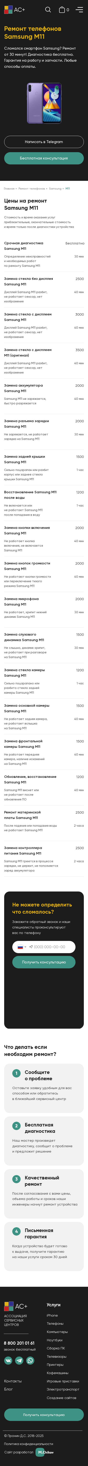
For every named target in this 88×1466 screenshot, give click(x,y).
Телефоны (55, 1323)
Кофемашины (57, 1373)
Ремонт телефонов (32, 188)
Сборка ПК (56, 1348)
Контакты (13, 1381)
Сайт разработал (18, 1452)
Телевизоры (56, 1356)
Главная (9, 188)
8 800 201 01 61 (19, 1343)
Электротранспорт (63, 1389)
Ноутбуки (54, 1340)
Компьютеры (57, 1332)
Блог (8, 1389)
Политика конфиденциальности (28, 1444)
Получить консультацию (44, 962)
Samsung (55, 188)
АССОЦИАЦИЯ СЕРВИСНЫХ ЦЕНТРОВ (15, 1320)
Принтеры (55, 1364)
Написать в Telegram (44, 142)
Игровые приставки (63, 1381)
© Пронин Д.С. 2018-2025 (24, 1436)
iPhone (52, 1315)
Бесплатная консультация (44, 158)
